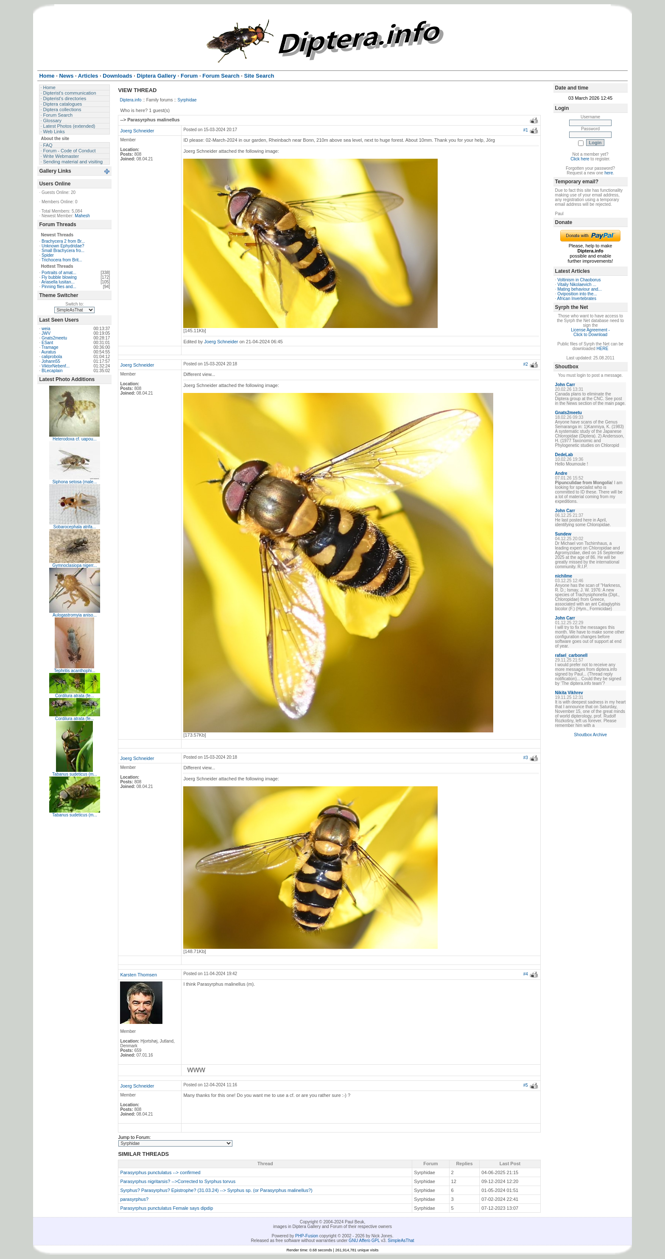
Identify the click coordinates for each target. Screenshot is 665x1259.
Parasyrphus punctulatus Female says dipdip (166, 1208)
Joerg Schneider (137, 130)
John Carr (565, 384)
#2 (525, 364)
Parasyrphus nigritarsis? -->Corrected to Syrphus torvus (177, 1181)
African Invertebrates (576, 298)
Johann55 (51, 361)
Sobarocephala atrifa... (74, 526)
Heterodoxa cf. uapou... (75, 439)
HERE (603, 348)
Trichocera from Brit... (62, 260)
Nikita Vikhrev (569, 692)
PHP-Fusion (306, 1236)
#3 (525, 757)
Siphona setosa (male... (74, 481)
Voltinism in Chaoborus (579, 280)
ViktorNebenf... (56, 366)
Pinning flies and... (59, 286)
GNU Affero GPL (364, 1240)
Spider (48, 255)
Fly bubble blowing (59, 277)
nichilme (564, 576)
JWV (46, 333)
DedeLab (564, 454)
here (608, 173)
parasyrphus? (134, 1199)
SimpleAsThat (401, 1240)
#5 (525, 1085)
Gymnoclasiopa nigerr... (74, 565)
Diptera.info (130, 100)
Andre (561, 473)
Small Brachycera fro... (63, 250)
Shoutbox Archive (590, 734)
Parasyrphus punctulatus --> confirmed (160, 1172)
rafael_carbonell (571, 655)
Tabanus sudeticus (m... (74, 774)
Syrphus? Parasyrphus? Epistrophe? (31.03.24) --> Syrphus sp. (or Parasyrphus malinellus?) (216, 1190)
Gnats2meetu (54, 338)
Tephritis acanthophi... (74, 670)
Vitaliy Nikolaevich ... (576, 284)
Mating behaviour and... (579, 289)
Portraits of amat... (59, 272)
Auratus (48, 352)
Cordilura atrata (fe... (74, 695)
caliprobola (52, 356)
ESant (47, 342)
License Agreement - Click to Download (590, 332)
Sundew (563, 534)
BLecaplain (52, 370)
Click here (579, 159)
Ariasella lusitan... (57, 282)
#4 (525, 974)
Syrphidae (187, 100)
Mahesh (82, 215)
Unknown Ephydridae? (63, 246)
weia (46, 328)
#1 (525, 130)
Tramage (50, 347)
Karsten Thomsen (138, 974)
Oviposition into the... (577, 294)
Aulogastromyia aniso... (75, 615)
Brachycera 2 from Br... (63, 241)
